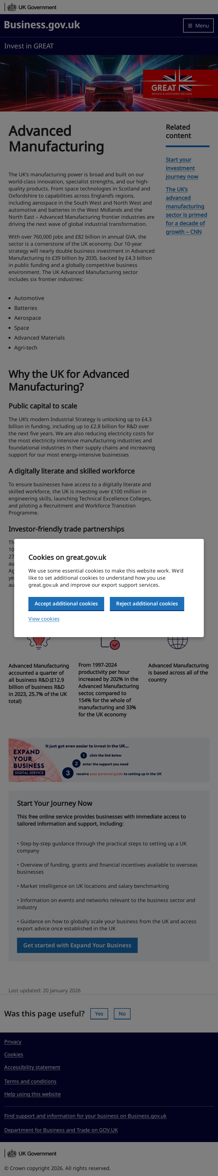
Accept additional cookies (66, 603)
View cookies (44, 618)
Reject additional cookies (147, 603)
